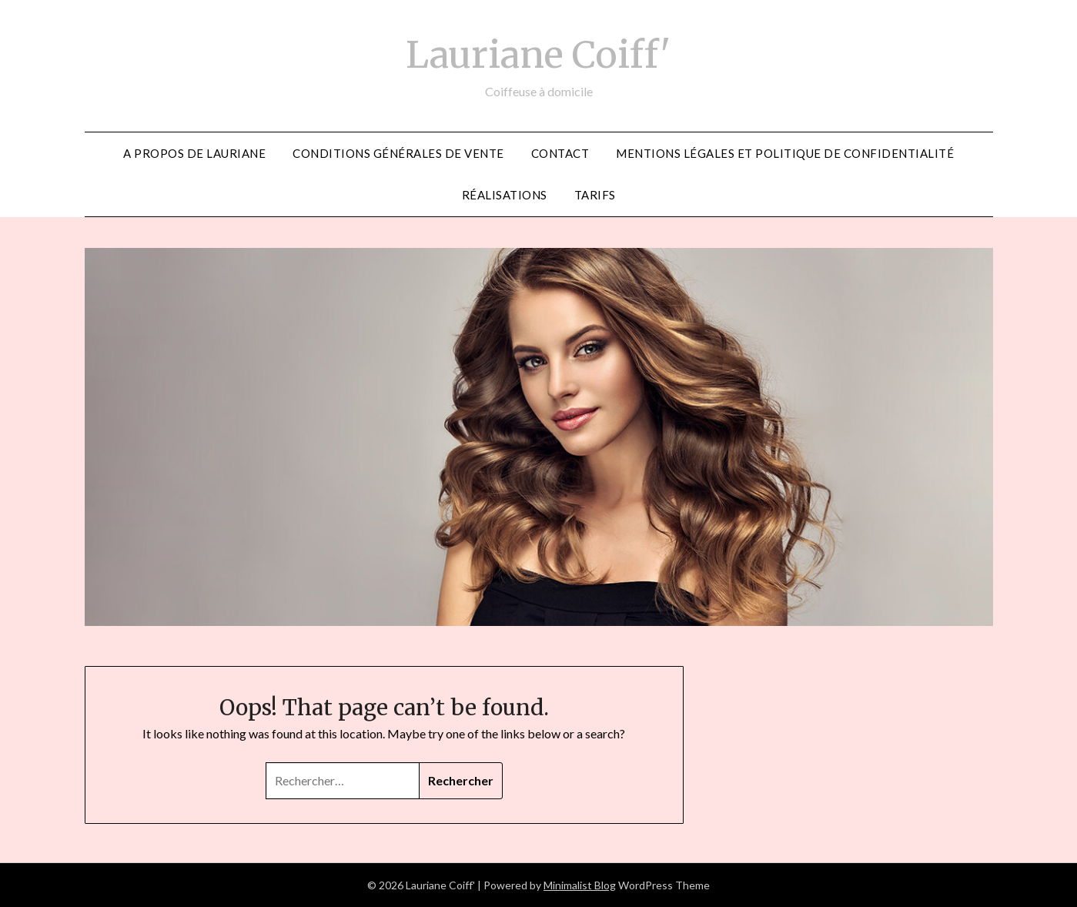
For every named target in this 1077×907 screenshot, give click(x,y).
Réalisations (504, 195)
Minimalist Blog (580, 885)
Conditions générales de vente (398, 153)
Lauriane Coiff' (538, 55)
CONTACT (560, 153)
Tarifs (595, 195)
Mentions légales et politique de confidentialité (785, 153)
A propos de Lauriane (194, 153)
